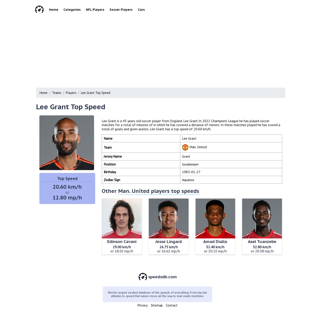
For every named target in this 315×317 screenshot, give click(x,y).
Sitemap (157, 305)
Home (53, 10)
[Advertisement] (164, 50)
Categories (72, 10)
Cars (141, 10)
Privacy (142, 305)
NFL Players (95, 10)
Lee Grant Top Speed (95, 93)
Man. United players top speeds (158, 191)
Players (71, 93)
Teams (56, 93)
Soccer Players (121, 10)
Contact (172, 305)
